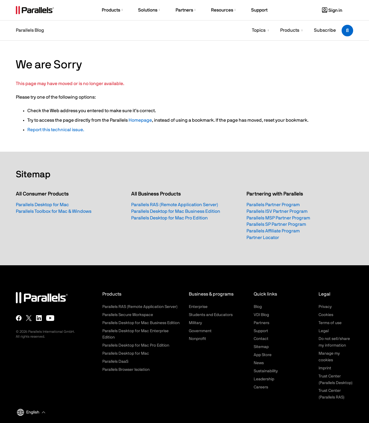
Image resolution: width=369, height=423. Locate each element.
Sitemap (261, 347)
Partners (261, 323)
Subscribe (325, 30)
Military (195, 323)
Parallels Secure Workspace (127, 315)
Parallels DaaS (115, 362)
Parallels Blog (30, 30)
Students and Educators (211, 315)
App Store (263, 355)
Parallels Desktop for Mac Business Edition (175, 211)
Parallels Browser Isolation (126, 370)
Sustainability (266, 371)
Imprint (325, 368)
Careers (261, 387)
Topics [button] (259, 30)
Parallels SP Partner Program (276, 224)
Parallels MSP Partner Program (278, 218)
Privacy (325, 307)
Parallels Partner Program (273, 204)
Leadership (264, 379)
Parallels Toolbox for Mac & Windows (53, 211)
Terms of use (330, 323)
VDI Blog (261, 315)
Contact (261, 339)
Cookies (326, 315)
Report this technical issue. (55, 129)
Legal (324, 331)
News (259, 363)
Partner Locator (262, 237)
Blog (258, 307)
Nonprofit (197, 339)
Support (261, 331)
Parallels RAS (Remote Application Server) (174, 204)
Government (200, 331)
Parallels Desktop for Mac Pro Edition (169, 218)
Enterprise (198, 307)
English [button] (28, 412)
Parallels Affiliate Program (273, 231)
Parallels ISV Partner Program (277, 211)
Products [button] (289, 30)
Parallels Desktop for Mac (42, 204)
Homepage (140, 120)
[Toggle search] (347, 30)
